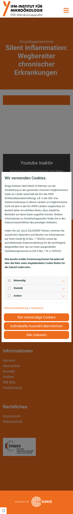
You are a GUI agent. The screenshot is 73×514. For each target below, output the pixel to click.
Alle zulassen (36, 335)
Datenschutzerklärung (16, 308)
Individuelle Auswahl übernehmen (36, 326)
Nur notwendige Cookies (36, 317)
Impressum (37, 308)
